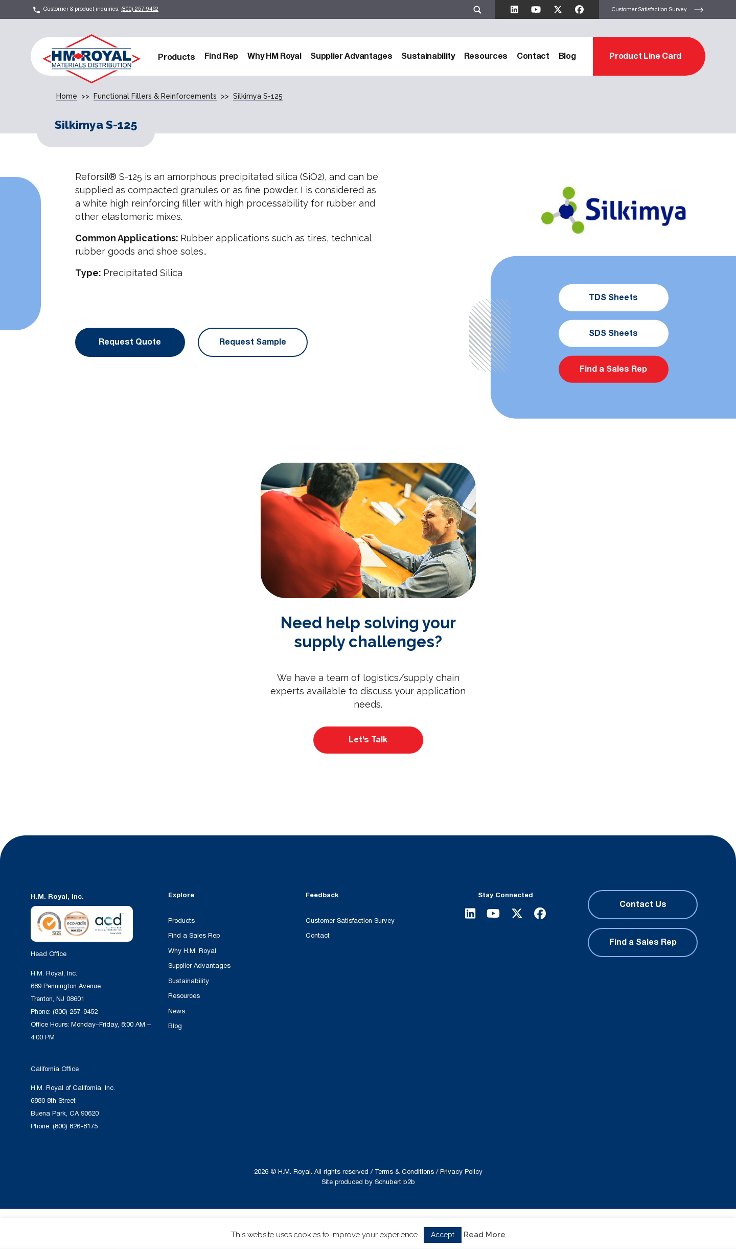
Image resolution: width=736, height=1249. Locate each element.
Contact (533, 56)
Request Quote (130, 342)
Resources (486, 56)
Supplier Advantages (351, 56)
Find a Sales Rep (613, 369)
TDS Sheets (613, 297)
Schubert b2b (395, 1182)
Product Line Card (645, 56)
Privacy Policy (461, 1172)
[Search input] (215, 1228)
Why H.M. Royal (192, 951)
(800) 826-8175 (75, 1126)
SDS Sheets (613, 333)
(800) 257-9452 (139, 9)
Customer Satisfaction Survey (658, 10)
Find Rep (221, 56)
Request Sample (252, 342)
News (176, 1011)
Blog (567, 56)
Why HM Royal (274, 56)
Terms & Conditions (404, 1172)
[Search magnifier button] (310, 1229)
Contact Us (642, 904)
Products (176, 57)
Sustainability (428, 56)
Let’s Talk (368, 739)
